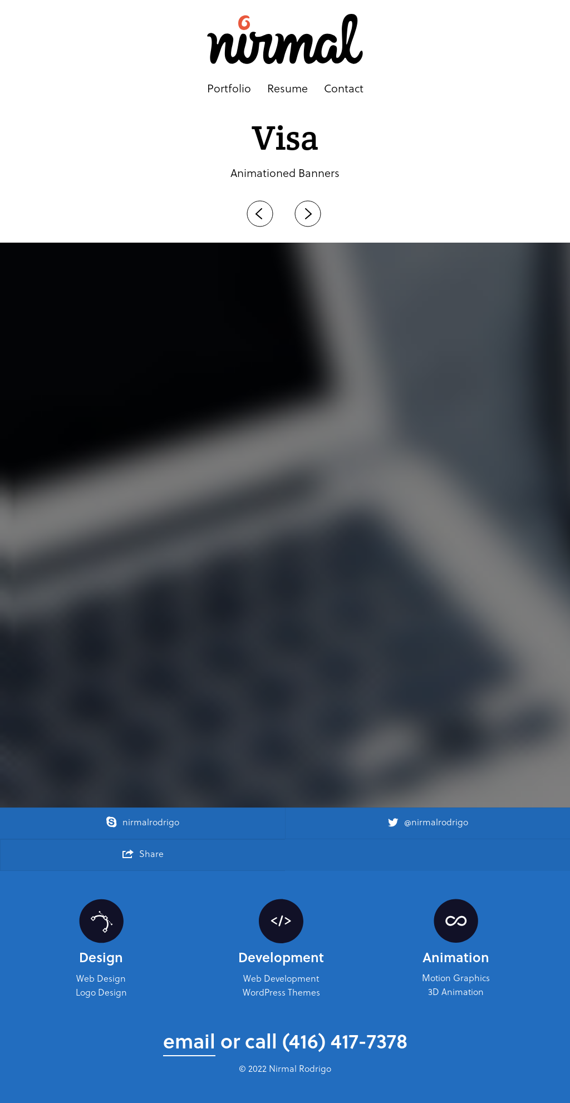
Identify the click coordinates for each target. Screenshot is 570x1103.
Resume (287, 88)
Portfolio (229, 88)
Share (143, 853)
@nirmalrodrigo (427, 821)
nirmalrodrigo (142, 821)
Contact (343, 88)
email (189, 1040)
